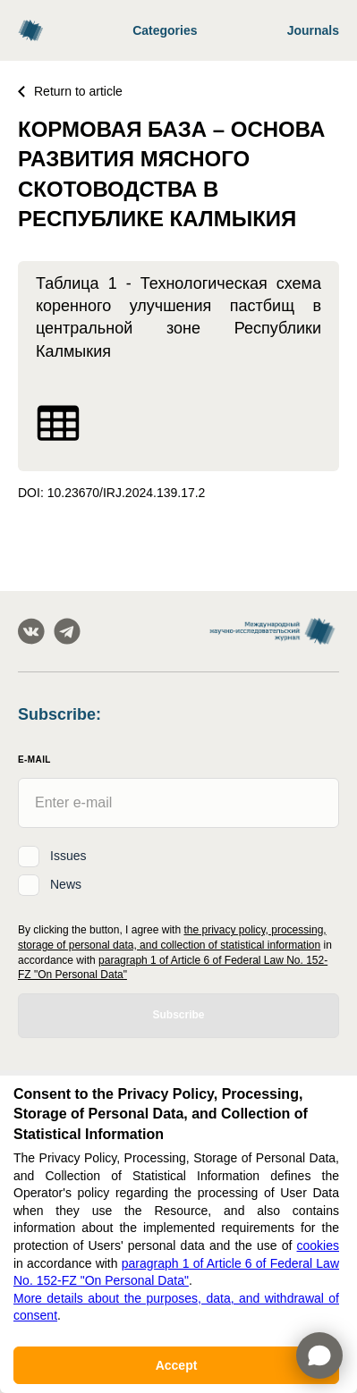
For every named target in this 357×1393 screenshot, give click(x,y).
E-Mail (34, 759)
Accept (177, 1365)
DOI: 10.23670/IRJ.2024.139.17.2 (111, 492)
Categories (164, 30)
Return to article (70, 91)
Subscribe (178, 1015)
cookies (318, 1245)
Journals (313, 30)
